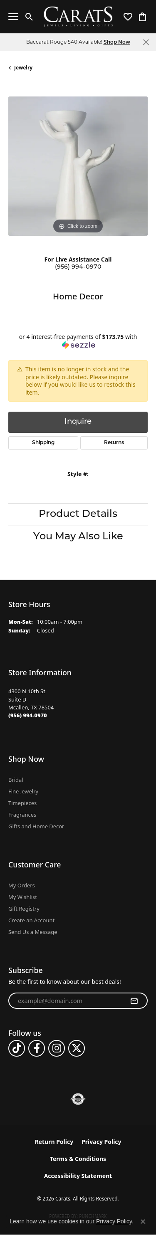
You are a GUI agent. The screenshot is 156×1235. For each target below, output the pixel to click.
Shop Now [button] (117, 42)
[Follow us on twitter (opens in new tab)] (76, 1048)
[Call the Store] (27, 715)
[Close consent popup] (143, 1221)
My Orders (21, 885)
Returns (114, 442)
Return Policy (54, 1142)
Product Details (78, 514)
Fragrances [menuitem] (22, 814)
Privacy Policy (101, 1142)
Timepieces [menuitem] (22, 803)
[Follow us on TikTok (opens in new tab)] (16, 1048)
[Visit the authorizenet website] (78, 1099)
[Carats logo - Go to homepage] (78, 17)
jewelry (23, 67)
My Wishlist (22, 897)
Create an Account (31, 920)
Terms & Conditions (78, 1159)
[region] (78, 166)
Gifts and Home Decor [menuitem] (36, 826)
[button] (29, 16)
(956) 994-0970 (78, 267)
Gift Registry (24, 908)
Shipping (43, 442)
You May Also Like (78, 537)
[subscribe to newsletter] (134, 1000)
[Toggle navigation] (13, 16)
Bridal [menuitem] (15, 779)
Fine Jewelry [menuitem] (23, 791)
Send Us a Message (32, 932)
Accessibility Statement (78, 1176)
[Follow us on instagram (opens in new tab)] (56, 1048)
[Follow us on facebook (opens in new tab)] (36, 1048)
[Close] (146, 42)
